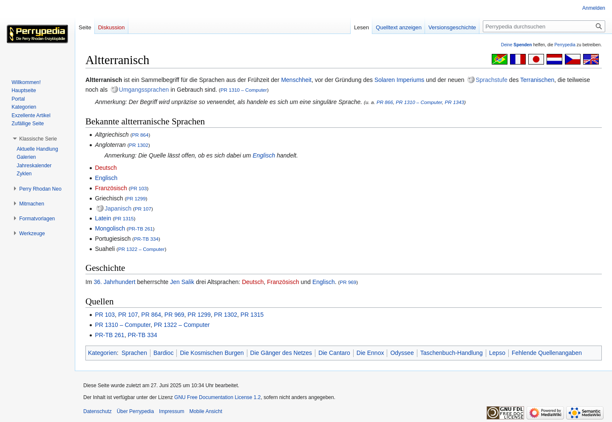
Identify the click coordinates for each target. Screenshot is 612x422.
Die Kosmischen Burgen (212, 352)
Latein (103, 218)
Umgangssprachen (144, 89)
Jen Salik (182, 282)
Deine (516, 44)
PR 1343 (454, 102)
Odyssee (402, 352)
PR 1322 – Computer (141, 249)
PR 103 (138, 188)
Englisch (263, 155)
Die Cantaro (334, 352)
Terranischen (537, 79)
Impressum (171, 411)
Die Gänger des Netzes (281, 352)
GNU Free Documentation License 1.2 (217, 397)
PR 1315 (123, 218)
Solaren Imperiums (399, 79)
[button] (38, 139)
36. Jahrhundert (114, 282)
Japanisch (118, 208)
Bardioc (163, 352)
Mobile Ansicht (205, 411)
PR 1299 (135, 198)
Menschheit (296, 79)
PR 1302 (138, 145)
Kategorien (102, 352)
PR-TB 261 (140, 228)
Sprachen (134, 352)
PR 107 (143, 208)
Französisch (111, 188)
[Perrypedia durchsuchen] (544, 26)
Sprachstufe (491, 79)
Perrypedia (564, 44)
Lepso (497, 352)
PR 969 (348, 282)
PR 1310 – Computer (244, 90)
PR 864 (140, 135)
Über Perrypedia (135, 411)
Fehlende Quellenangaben (547, 352)
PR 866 (385, 102)
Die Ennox (370, 352)
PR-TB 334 (146, 239)
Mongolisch (110, 228)
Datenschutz (97, 411)
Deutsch (105, 167)
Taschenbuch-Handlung (451, 352)
